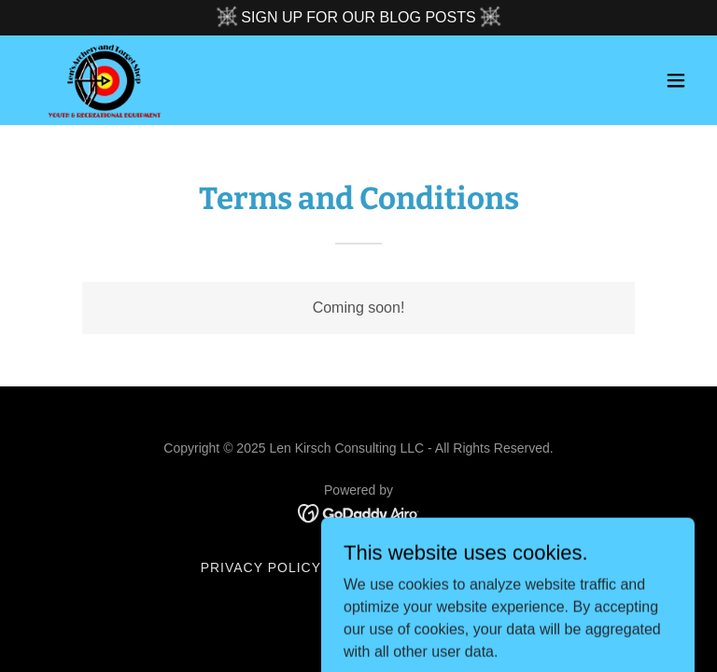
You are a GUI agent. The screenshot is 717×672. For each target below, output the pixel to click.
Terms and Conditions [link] (426, 567)
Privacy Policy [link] (261, 567)
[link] (104, 80)
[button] (676, 80)
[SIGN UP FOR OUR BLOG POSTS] (358, 18)
